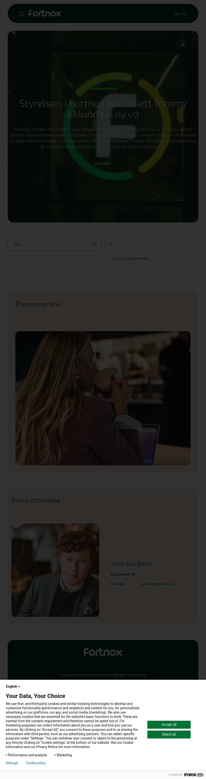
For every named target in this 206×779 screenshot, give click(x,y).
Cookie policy (36, 763)
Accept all (169, 724)
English (13, 686)
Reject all (169, 734)
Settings (12, 763)
